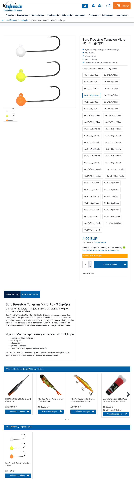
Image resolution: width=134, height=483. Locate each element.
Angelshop (10, 15)
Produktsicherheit (30, 294)
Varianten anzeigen (19, 412)
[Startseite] (3, 20)
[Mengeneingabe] (85, 264)
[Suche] (85, 6)
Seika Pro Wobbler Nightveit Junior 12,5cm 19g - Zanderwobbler (82, 400)
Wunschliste (88, 274)
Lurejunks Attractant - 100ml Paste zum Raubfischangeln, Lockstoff (115, 400)
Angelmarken (122, 15)
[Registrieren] (100, 5)
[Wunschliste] (109, 5)
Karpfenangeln (23, 15)
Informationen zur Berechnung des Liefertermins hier (100, 250)
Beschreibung (12, 294)
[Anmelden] (93, 5)
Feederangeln (94, 15)
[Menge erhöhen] (90, 263)
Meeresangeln (81, 15)
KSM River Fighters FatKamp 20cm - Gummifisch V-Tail (51, 400)
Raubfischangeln (39, 15)
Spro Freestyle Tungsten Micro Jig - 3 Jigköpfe (17, 464)
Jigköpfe (24, 20)
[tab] (12, 295)
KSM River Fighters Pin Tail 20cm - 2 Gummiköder (18, 400)
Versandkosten (100, 242)
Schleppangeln (108, 15)
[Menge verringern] (90, 266)
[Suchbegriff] (54, 6)
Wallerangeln (67, 15)
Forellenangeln (53, 15)
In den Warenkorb (114, 265)
